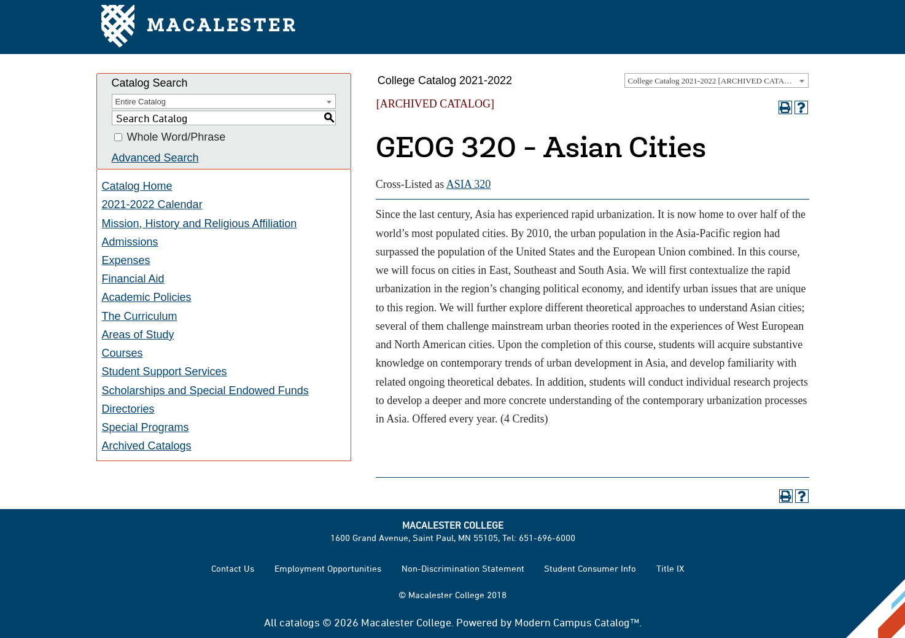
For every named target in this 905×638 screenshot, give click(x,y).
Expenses (126, 260)
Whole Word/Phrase (176, 137)
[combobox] (716, 80)
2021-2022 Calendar (152, 204)
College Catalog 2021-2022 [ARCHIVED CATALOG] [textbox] (716, 80)
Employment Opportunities (327, 568)
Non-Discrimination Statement (463, 568)
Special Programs (145, 427)
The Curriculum (139, 316)
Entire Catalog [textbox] (140, 101)
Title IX (670, 568)
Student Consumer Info (590, 568)
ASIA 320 (468, 184)
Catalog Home (137, 186)
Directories (128, 409)
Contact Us (232, 568)
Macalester (199, 27)
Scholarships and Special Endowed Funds (205, 390)
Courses (122, 353)
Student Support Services (164, 371)
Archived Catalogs (147, 446)
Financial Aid (133, 279)
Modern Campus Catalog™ (577, 622)
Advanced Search (155, 158)
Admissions (130, 242)
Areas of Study (138, 335)
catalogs (299, 622)
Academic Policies (147, 297)
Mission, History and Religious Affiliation (199, 223)
